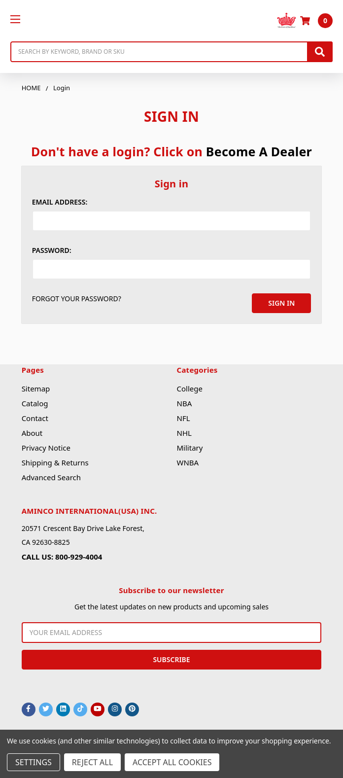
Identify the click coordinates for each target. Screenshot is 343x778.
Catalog (35, 403)
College (190, 388)
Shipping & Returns (55, 462)
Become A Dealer (259, 151)
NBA (184, 403)
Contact (35, 418)
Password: (51, 250)
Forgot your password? (76, 298)
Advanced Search (51, 477)
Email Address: (60, 202)
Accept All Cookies (172, 762)
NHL (184, 433)
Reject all (92, 762)
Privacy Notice (46, 448)
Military (190, 448)
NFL (183, 418)
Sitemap (36, 388)
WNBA (188, 462)
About (32, 433)
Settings (33, 762)
